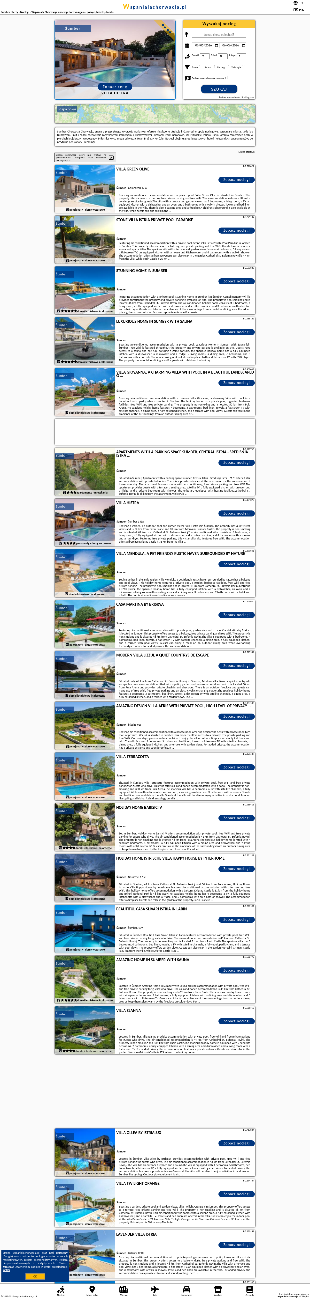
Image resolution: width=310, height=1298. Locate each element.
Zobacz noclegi (237, 179)
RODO (6, 1270)
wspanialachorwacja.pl (155, 7)
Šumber (61, 173)
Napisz (305, 1296)
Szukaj (219, 89)
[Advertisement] (155, 1092)
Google (8, 1256)
